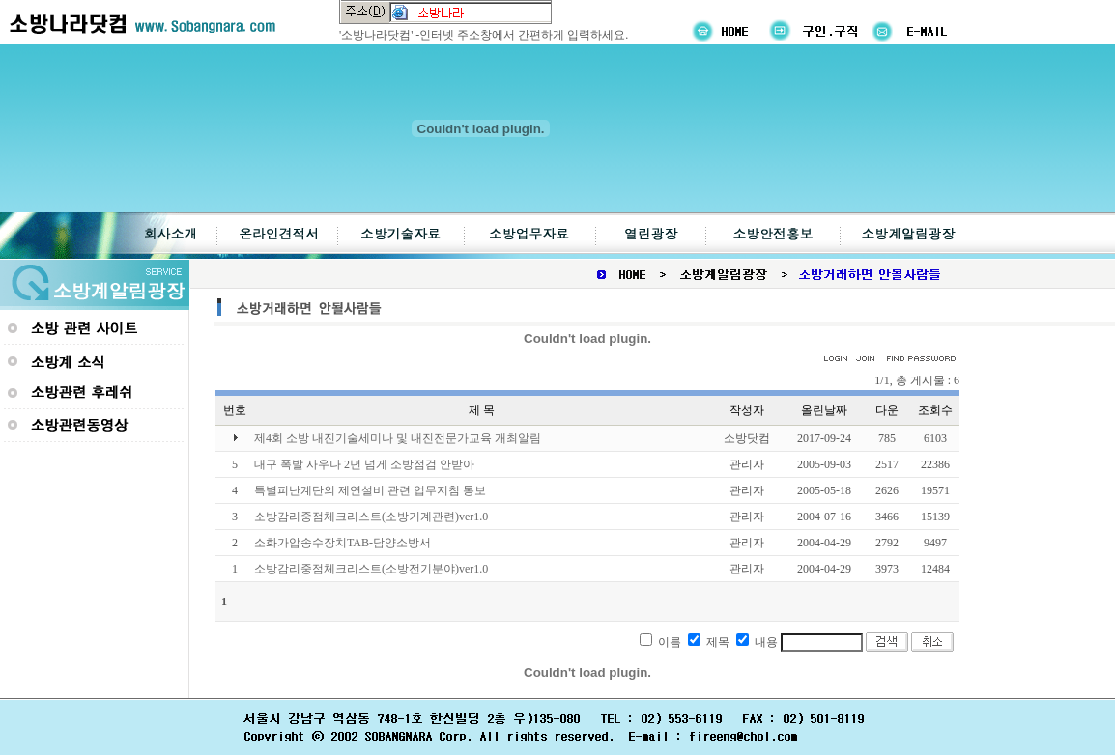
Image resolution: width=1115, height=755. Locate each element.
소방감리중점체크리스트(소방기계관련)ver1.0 (371, 516)
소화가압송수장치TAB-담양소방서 (342, 542)
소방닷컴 (747, 438)
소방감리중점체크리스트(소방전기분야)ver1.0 (371, 568)
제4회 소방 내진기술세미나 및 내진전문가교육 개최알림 (397, 438)
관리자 (746, 464)
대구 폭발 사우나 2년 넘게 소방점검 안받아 (364, 464)
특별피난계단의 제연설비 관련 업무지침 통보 (370, 490)
